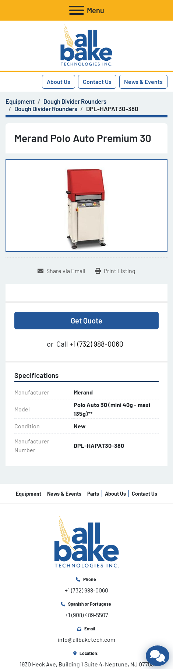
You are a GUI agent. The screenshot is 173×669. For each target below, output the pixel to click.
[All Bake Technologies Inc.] (86, 541)
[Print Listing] (115, 271)
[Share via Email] (61, 271)
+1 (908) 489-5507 (86, 614)
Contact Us (97, 81)
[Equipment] (20, 101)
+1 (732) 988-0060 (96, 343)
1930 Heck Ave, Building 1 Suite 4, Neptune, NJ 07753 (87, 664)
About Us (58, 81)
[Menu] (76, 10)
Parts (93, 494)
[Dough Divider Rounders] (74, 101)
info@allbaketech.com (86, 639)
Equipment (28, 494)
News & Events (143, 81)
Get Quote (86, 320)
